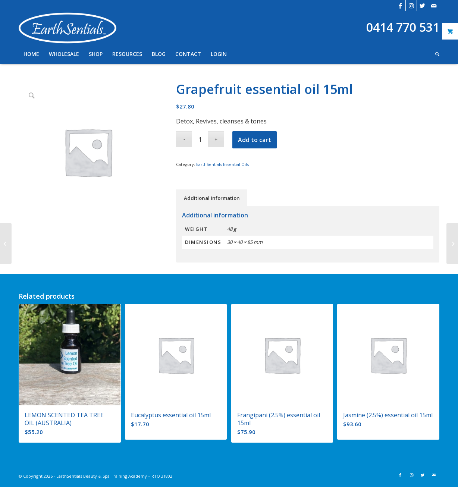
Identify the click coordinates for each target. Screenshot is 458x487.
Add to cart (254, 140)
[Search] (434, 54)
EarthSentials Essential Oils (222, 164)
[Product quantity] (200, 139)
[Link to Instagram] (411, 5)
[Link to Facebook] (400, 5)
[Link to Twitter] (422, 5)
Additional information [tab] (212, 198)
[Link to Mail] (433, 5)
